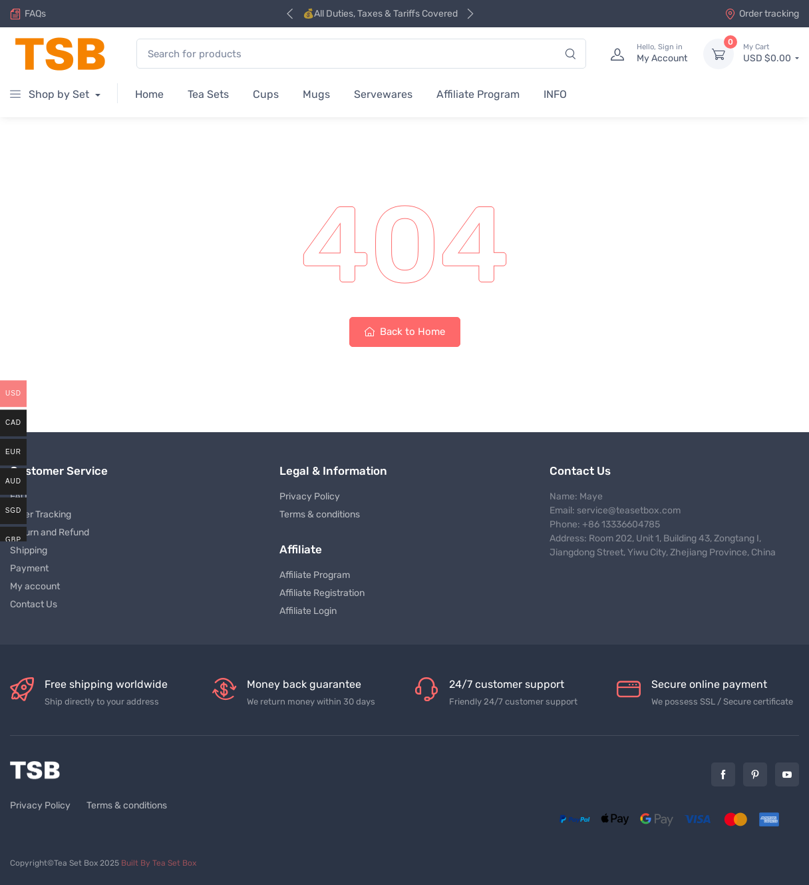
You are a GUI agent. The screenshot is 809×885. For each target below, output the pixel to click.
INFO (555, 94)
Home (149, 94)
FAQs (35, 13)
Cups (266, 94)
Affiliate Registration (322, 593)
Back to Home (405, 332)
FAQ (18, 496)
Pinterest (755, 774)
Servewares (383, 94)
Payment (29, 568)
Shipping (28, 550)
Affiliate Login (308, 611)
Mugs (316, 94)
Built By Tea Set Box (158, 863)
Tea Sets (208, 94)
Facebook (723, 774)
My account (35, 586)
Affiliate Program (478, 94)
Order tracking (762, 13)
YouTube (787, 774)
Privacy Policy (309, 496)
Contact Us (33, 604)
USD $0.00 (771, 53)
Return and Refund (49, 532)
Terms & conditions (319, 514)
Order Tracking (40, 514)
